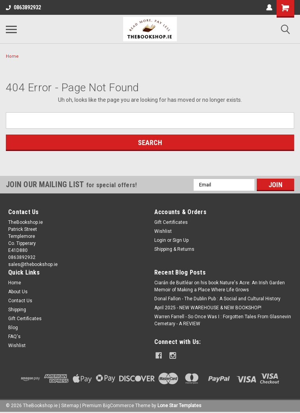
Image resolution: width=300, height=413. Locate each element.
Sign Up (181, 240)
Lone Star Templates (179, 405)
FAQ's (14, 336)
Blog (13, 327)
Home (12, 56)
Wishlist (163, 231)
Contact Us (20, 300)
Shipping (17, 309)
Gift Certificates (171, 222)
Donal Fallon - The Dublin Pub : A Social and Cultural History (217, 298)
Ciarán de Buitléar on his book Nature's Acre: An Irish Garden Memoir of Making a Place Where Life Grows (219, 286)
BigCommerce (118, 405)
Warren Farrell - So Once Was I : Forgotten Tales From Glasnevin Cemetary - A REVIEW (222, 320)
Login (160, 240)
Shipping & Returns (174, 249)
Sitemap (70, 405)
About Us (18, 291)
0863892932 (23, 7)
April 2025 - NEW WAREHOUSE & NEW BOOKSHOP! (207, 307)
